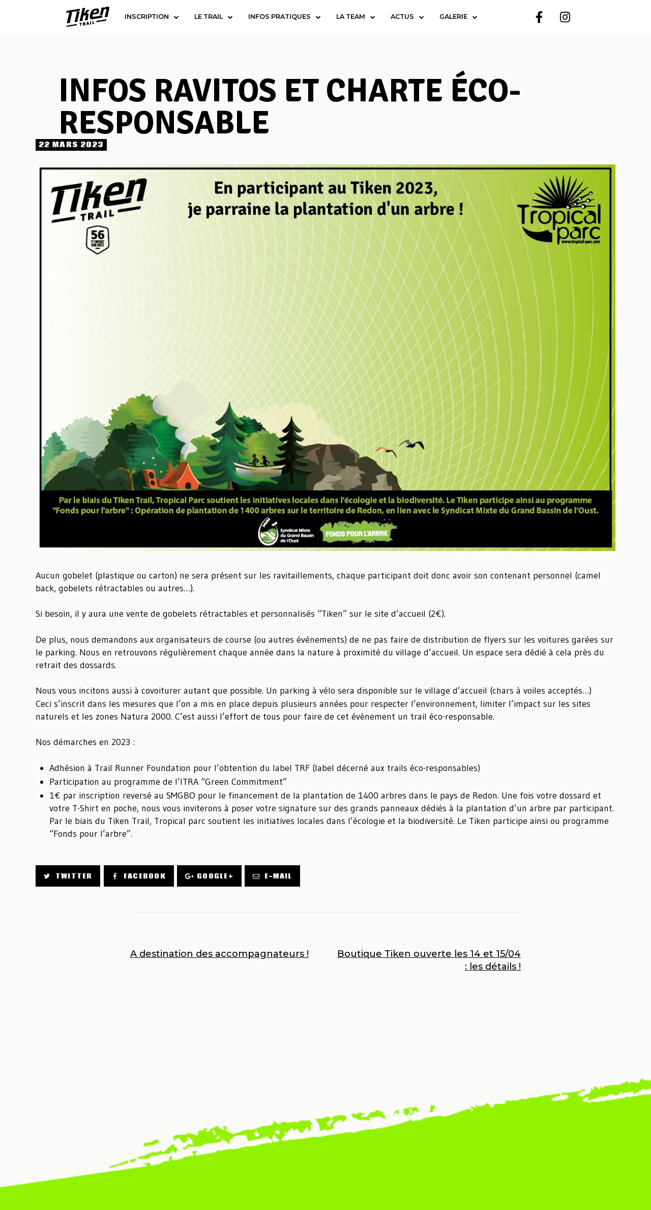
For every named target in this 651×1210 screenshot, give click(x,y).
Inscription (152, 17)
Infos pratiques (284, 17)
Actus (407, 17)
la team (355, 17)
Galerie (458, 17)
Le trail (213, 17)
